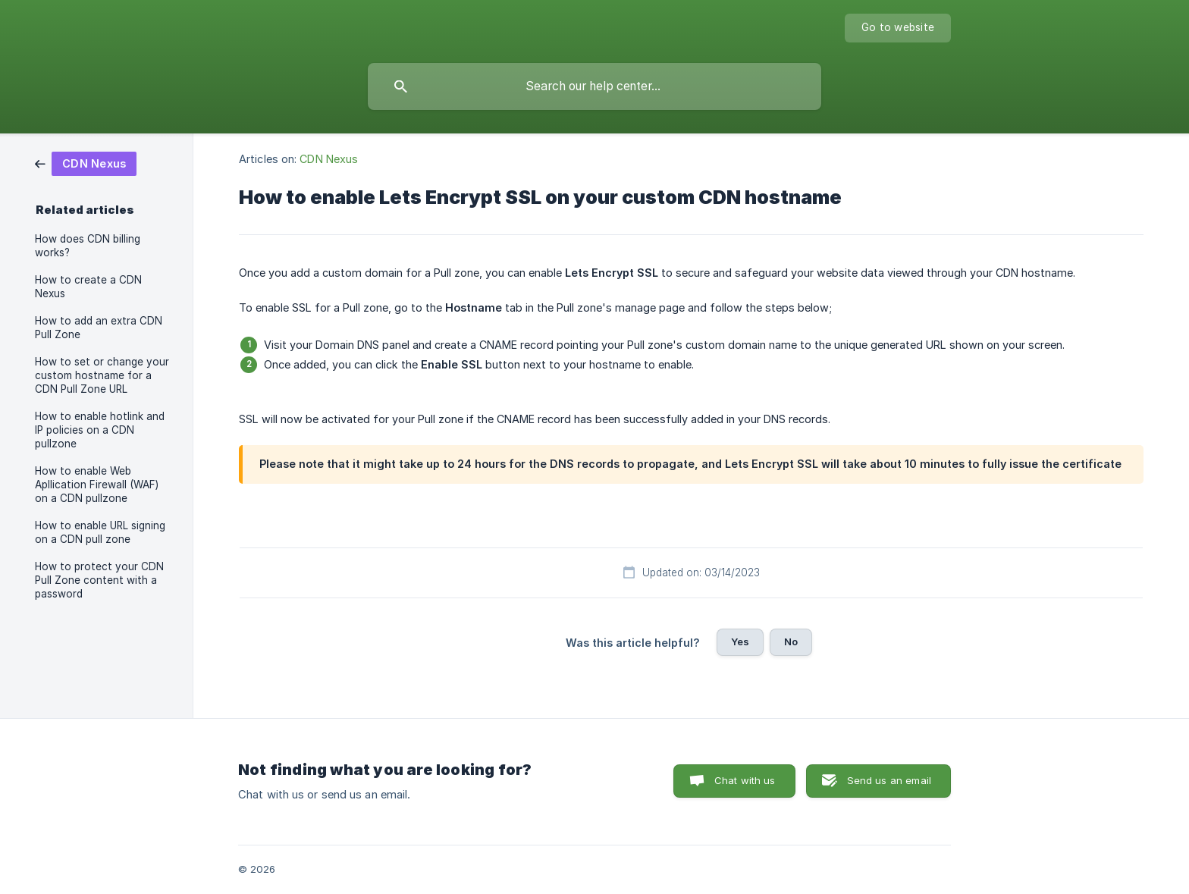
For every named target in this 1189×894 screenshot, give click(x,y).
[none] (898, 28)
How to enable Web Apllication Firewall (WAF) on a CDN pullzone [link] (96, 484)
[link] (85, 162)
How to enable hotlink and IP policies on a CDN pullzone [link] (100, 430)
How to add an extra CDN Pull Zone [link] (98, 327)
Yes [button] (740, 641)
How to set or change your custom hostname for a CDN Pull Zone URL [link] (102, 375)
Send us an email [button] (889, 780)
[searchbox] (594, 86)
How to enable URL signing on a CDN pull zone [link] (100, 532)
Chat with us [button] (745, 780)
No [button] (791, 641)
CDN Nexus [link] (329, 158)
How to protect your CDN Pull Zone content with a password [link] (99, 580)
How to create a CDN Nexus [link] (88, 287)
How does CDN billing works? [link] (87, 246)
